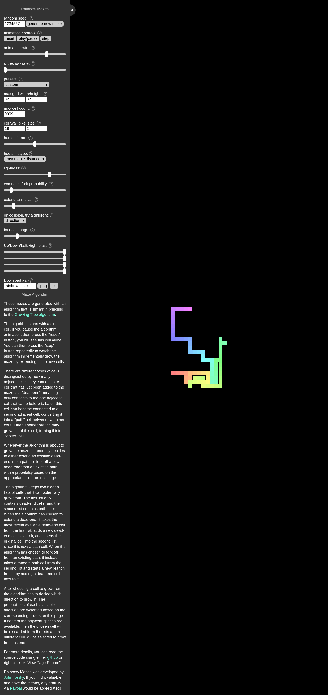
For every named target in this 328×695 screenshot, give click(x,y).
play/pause (28, 38)
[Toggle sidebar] (73, 10)
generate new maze (45, 24)
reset (10, 38)
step (46, 38)
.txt (54, 286)
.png (43, 286)
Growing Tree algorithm (35, 314)
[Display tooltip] (31, 18)
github (52, 657)
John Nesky (14, 677)
